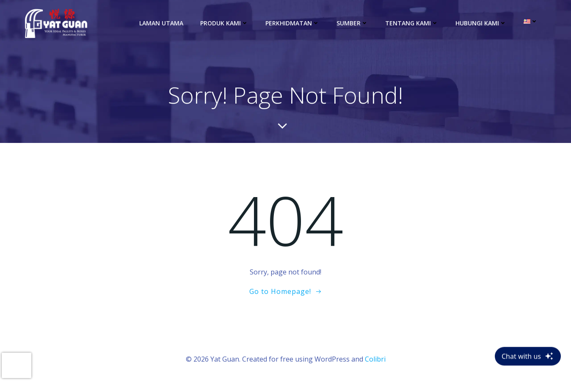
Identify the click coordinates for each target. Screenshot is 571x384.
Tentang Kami (412, 23)
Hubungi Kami (481, 23)
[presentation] (16, 365)
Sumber (352, 23)
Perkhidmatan (292, 23)
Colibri (375, 359)
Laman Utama (161, 23)
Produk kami (224, 23)
